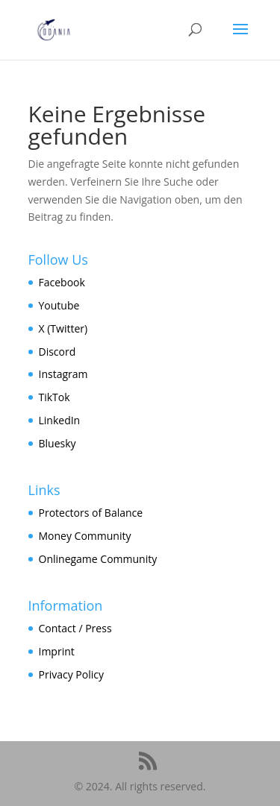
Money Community (85, 536)
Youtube (59, 305)
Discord (57, 351)
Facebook (62, 282)
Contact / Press (75, 628)
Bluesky (57, 443)
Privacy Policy (71, 674)
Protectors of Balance (91, 513)
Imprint (57, 651)
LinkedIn (60, 420)
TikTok (54, 397)
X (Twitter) (63, 328)
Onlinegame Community (98, 559)
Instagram (63, 374)
